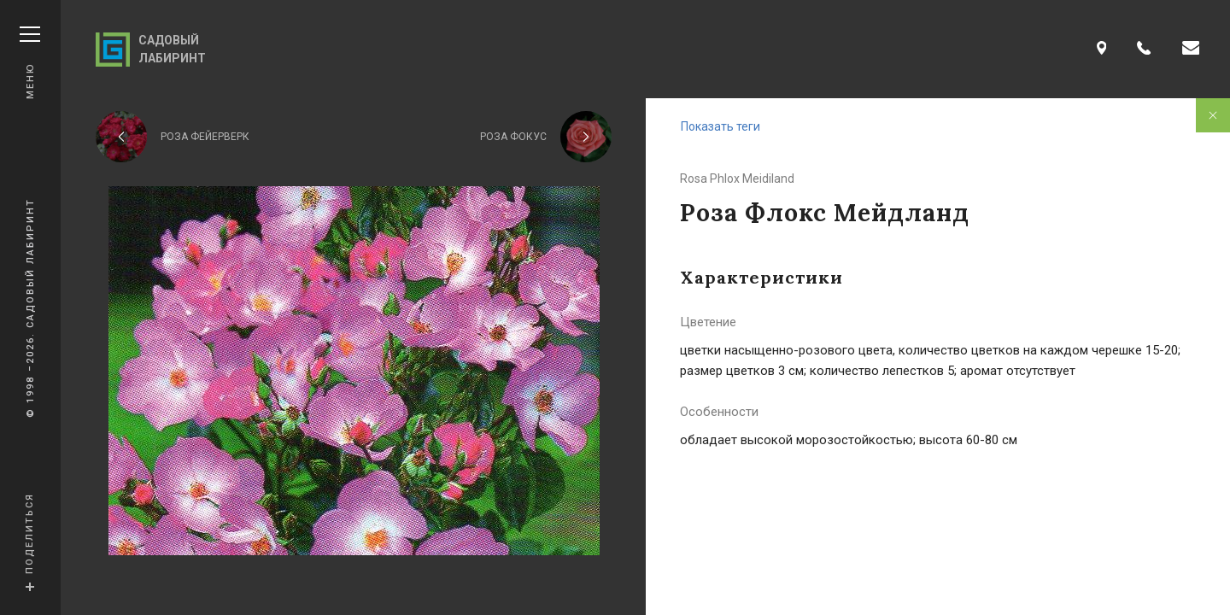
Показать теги (720, 126)
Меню (30, 62)
